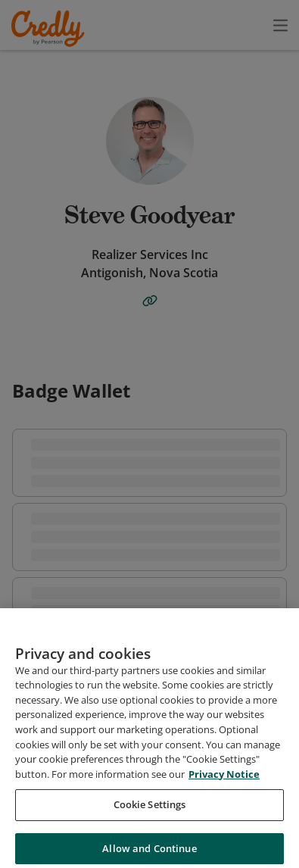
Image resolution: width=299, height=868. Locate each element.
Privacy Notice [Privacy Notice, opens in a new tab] (224, 788)
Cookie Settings (150, 818)
